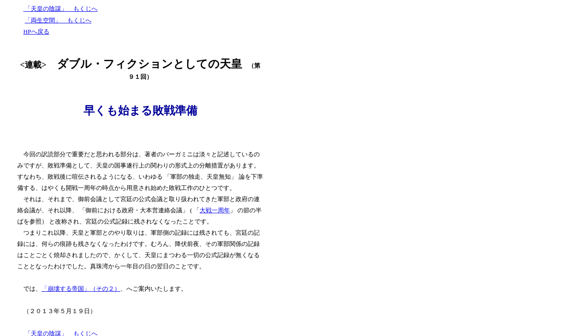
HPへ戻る (36, 31)
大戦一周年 (215, 210)
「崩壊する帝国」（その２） (81, 288)
